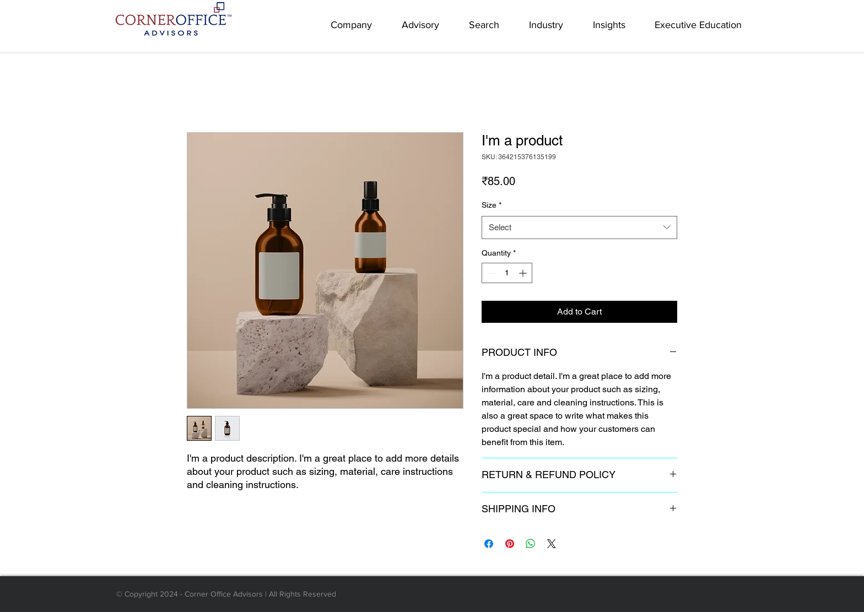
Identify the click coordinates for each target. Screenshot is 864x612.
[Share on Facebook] (488, 543)
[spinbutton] (507, 273)
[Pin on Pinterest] (509, 543)
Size (491, 205)
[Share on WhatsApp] (530, 543)
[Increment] (524, 273)
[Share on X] (551, 543)
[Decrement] (490, 273)
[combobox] (579, 227)
